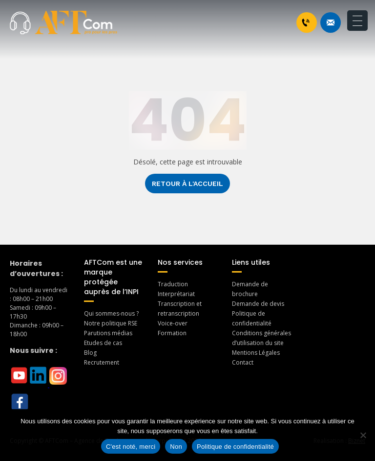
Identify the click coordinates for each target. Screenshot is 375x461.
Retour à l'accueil (187, 183)
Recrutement (101, 362)
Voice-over (173, 323)
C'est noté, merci (130, 446)
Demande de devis (258, 304)
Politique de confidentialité (235, 446)
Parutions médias (108, 333)
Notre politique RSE (110, 323)
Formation (172, 333)
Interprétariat (176, 294)
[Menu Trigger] (357, 20)
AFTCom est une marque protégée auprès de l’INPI (113, 277)
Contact (242, 362)
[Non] (363, 435)
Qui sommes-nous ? (111, 313)
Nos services (180, 262)
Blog (90, 352)
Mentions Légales (256, 352)
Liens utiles (251, 262)
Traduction (173, 284)
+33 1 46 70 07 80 (306, 22)
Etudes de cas (103, 343)
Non (176, 446)
